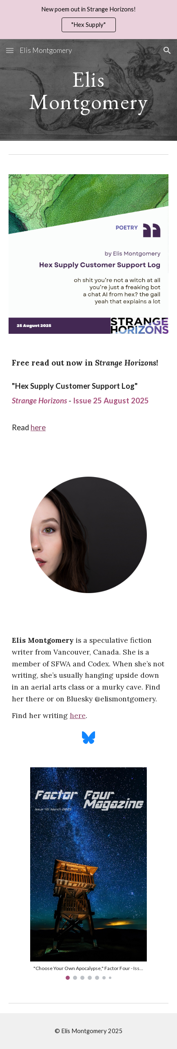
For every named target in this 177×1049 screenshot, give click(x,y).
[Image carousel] (88, 873)
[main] (88, 90)
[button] (10, 50)
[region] (88, 19)
